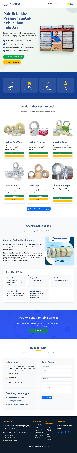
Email (14, 156)
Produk (50, 3)
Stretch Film (37, 427)
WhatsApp (14, 153)
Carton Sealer (38, 437)
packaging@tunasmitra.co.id (17, 382)
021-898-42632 (8, 435)
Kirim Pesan (47, 397)
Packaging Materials (49, 430)
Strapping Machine (39, 435)
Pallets (48, 436)
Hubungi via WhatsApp (14, 56)
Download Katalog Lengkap (38, 209)
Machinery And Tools (50, 434)
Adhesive (49, 439)
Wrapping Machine (39, 432)
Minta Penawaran (12, 62)
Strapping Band (38, 430)
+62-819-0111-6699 (38, 331)
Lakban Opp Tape (39, 424)
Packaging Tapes (50, 426)
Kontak (64, 3)
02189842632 (12, 378)
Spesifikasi (57, 3)
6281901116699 (13, 373)
